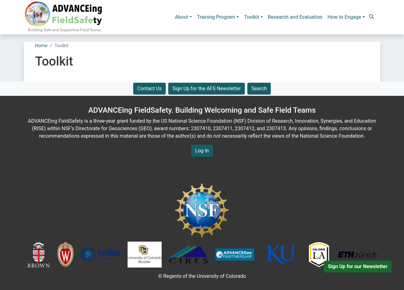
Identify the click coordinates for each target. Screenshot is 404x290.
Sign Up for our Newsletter (357, 266)
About (181, 17)
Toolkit (251, 17)
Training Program (216, 17)
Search (259, 88)
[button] (371, 17)
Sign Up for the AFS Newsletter (206, 88)
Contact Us (149, 88)
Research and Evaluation (295, 17)
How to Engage (344, 17)
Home (41, 45)
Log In (202, 151)
